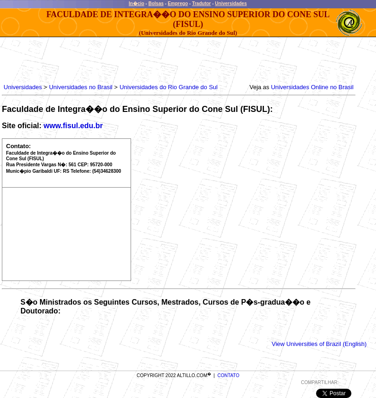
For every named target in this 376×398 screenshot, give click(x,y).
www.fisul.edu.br (73, 126)
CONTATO (228, 375)
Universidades (231, 3)
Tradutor (201, 3)
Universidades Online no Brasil (312, 87)
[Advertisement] (171, 58)
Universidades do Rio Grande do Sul (168, 87)
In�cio (136, 3)
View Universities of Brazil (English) (319, 343)
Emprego (178, 3)
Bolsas (156, 3)
